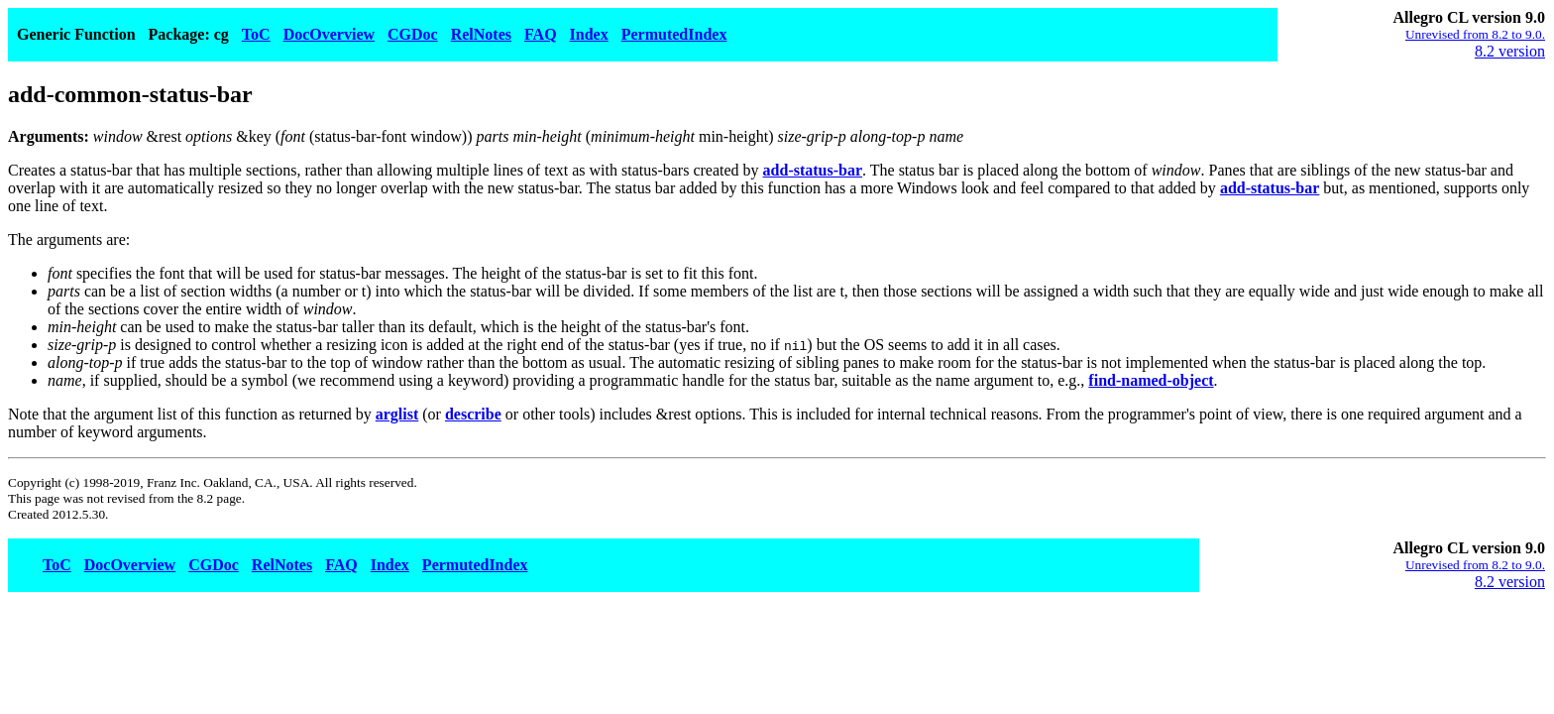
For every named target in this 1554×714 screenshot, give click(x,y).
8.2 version (1510, 51)
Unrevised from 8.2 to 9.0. (1475, 34)
